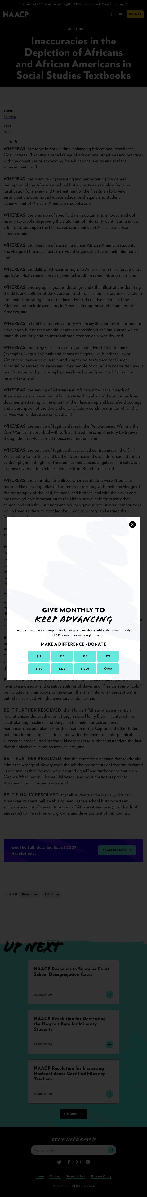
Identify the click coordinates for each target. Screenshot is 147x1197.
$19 (39, 656)
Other (108, 668)
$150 (39, 668)
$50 (85, 656)
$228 (62, 668)
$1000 (85, 668)
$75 (108, 656)
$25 (62, 656)
